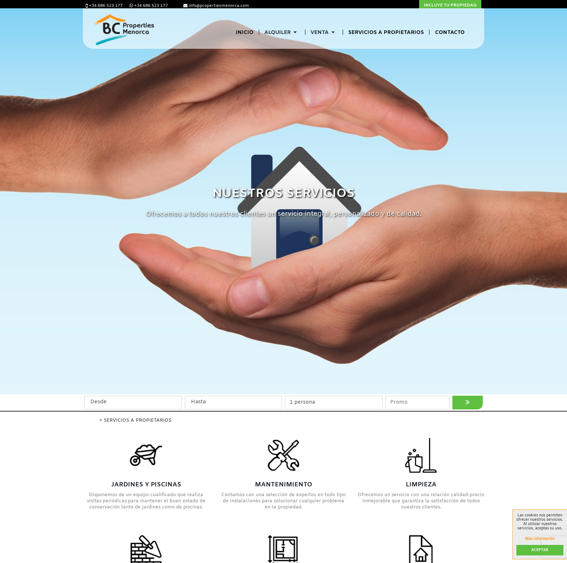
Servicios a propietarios (386, 32)
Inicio (244, 32)
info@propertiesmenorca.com (216, 6)
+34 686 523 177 (105, 6)
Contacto (450, 32)
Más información (540, 539)
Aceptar (539, 550)
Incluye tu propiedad (450, 5)
